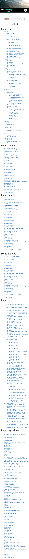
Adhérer (9, 135)
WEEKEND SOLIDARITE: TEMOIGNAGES (16, 388)
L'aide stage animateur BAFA (14, 57)
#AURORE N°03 (14, 344)
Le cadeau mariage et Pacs (13, 65)
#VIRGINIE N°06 (14, 348)
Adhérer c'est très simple (16, 41)
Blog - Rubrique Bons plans (10, 493)
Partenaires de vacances (16, 100)
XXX (5, 524)
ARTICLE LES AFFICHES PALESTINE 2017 (17, 427)
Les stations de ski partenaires (17, 74)
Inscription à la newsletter (10, 509)
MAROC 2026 (13, 116)
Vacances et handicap (15, 103)
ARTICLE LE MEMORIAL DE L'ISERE (15, 416)
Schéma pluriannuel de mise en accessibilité (15, 556)
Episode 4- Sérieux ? (15, 357)
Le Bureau (6, 471)
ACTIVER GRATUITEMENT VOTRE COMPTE (14, 434)
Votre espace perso (15, 45)
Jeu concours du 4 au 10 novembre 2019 (14, 492)
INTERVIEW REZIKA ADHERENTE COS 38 (14, 457)
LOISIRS (6, 68)
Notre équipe (13, 38)
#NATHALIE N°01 (14, 341)
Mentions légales (8, 455)
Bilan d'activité (8, 448)
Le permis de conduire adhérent (15, 63)
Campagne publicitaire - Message (12, 543)
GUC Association (8, 437)
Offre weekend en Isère (16, 94)
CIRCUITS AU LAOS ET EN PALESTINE (13, 472)
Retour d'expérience (9, 303)
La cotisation (7, 445)
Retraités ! (6, 519)
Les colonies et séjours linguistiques (16, 54)
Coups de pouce (8, 533)
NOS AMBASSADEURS (12, 339)
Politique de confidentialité (11, 474)
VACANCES (7, 89)
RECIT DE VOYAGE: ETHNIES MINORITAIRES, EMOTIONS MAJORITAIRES (14, 371)
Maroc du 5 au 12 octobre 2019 (11, 489)
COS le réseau (10, 142)
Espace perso (7, 507)
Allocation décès (11, 123)
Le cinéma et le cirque (15, 83)
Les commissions (8, 440)
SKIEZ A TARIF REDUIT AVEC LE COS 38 (13, 478)
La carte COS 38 (11, 72)
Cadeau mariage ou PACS (10, 148)
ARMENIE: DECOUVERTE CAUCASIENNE (17, 312)
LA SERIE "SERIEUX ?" (12, 350)
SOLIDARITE (7, 121)
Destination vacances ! (9, 516)
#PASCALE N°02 (14, 342)
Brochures (9, 139)
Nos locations (10, 92)
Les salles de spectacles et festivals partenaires (15, 181)
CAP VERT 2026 (14, 115)
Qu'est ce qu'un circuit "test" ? (17, 109)
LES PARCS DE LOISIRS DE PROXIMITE (13, 189)
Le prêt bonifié (11, 62)
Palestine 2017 (8, 486)
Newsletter (7, 490)
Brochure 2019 (7, 452)
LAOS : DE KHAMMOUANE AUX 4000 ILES (17, 307)
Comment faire (8, 436)
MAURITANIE (7, 495)
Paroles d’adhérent (8, 338)
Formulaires (7, 531)
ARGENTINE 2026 (14, 113)
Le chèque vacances (12, 91)
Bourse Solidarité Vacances (17, 101)
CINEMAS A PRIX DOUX (10, 477)
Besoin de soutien (8, 525)
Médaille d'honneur (12, 129)
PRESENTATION (11, 33)
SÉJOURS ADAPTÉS (9, 451)
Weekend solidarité (12, 124)
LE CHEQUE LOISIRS (9, 469)
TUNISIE (6, 498)
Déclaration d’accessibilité (10, 557)
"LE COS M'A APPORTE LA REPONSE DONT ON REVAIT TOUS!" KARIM (17, 400)
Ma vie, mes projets (9, 522)
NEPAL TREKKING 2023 (10, 537)
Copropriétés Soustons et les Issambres (13, 168)
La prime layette (11, 66)
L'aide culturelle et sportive (14, 71)
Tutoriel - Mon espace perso (11, 513)
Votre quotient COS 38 (15, 44)
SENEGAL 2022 (7, 527)
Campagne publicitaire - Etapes (11, 542)
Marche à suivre (8, 446)
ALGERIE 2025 (7, 554)
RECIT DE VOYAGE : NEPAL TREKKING (16, 368)
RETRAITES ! (7, 133)
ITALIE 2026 (13, 118)
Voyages (6, 439)
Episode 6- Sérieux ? (15, 360)
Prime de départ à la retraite (14, 132)
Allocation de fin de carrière (14, 130)
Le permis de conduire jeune (14, 51)
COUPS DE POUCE (8, 515)
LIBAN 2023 (7, 534)
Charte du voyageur (15, 110)
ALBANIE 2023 (7, 530)
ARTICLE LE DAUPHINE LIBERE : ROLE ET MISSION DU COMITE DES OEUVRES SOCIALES (17, 406)
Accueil (14, 16)
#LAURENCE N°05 (14, 347)
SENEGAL (6, 501)
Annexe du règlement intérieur (15, 141)
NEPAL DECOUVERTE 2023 (10, 539)
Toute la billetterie (15, 82)
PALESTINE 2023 (8, 536)
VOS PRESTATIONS (11, 136)
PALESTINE (7, 496)
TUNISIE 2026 (13, 120)
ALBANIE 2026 (13, 112)
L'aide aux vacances (12, 50)
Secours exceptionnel (12, 126)
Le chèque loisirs (11, 69)
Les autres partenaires (15, 79)
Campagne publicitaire (9, 540)
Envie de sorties (8, 518)
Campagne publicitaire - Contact (12, 545)
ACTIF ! (6, 59)
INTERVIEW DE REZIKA (16, 365)
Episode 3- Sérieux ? (15, 356)
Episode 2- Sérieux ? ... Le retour (18, 354)
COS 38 (6, 31)
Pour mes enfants (8, 521)
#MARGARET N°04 (14, 345)
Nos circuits (10, 107)
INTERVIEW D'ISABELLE (16, 366)
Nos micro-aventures (12, 106)
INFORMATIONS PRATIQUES (14, 39)
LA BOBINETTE (8, 449)
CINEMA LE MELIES (8, 483)
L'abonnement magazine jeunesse (15, 53)
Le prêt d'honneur (11, 60)
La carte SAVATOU (14, 88)
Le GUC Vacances (11, 56)
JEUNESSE (6, 47)
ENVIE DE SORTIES (8, 553)
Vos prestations (14, 42)
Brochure (6, 454)
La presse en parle (8, 403)
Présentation (7, 433)
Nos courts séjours (11, 104)
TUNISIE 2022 (7, 528)
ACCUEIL (6, 505)
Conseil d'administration (10, 475)
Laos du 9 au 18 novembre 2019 (11, 487)
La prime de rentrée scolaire (14, 48)
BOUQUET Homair (14, 95)
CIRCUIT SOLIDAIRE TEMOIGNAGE (12, 499)
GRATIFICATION (8, 127)
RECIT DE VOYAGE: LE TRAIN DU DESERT (17, 377)
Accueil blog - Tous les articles (11, 464)
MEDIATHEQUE (8, 138)
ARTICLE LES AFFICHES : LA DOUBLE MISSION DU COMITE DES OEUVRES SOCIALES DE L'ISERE (16, 414)
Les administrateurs (9, 484)
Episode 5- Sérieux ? (15, 359)
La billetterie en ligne (12, 80)
